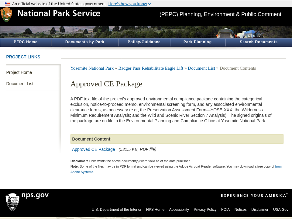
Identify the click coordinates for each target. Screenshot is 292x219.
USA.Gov (280, 209)
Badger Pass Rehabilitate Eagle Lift (150, 68)
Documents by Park (85, 42)
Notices (241, 209)
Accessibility (179, 209)
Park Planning (198, 42)
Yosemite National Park (92, 68)
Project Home (19, 72)
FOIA (225, 209)
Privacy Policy (205, 209)
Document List (19, 83)
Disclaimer (259, 209)
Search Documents (259, 42)
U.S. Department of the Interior (116, 209)
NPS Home (155, 209)
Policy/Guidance (144, 42)
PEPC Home (25, 42)
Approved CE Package (93, 149)
